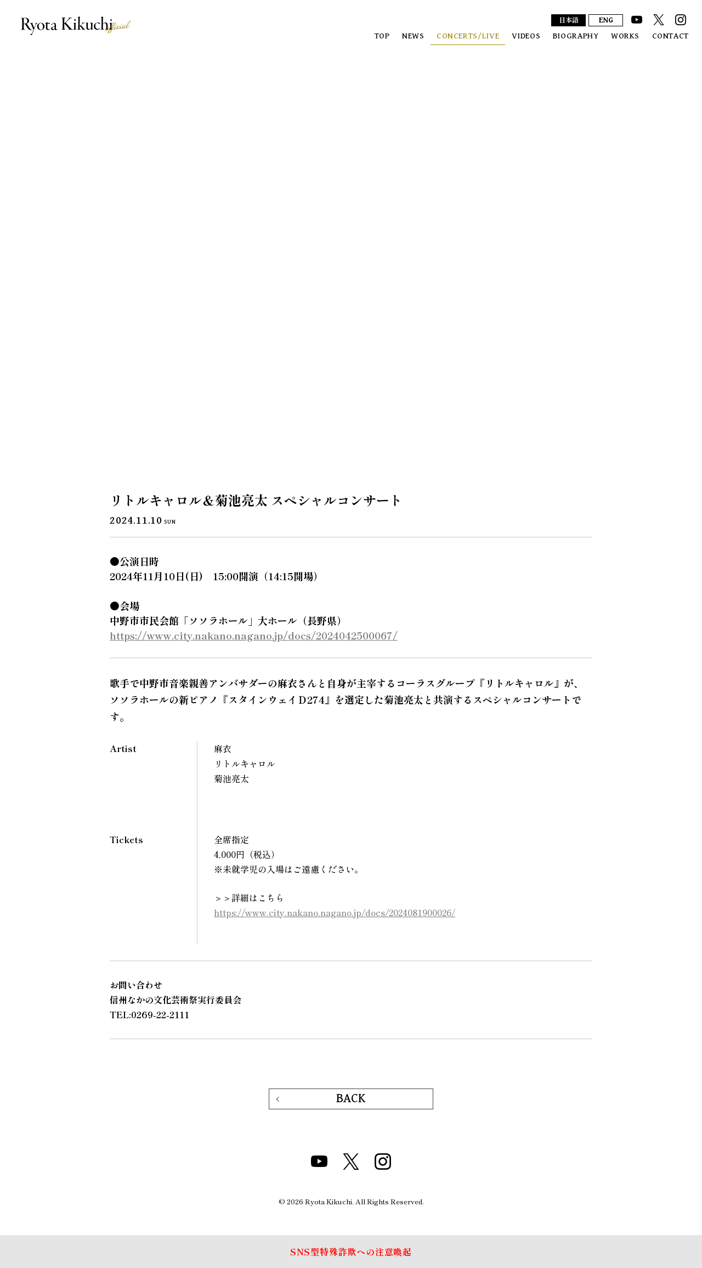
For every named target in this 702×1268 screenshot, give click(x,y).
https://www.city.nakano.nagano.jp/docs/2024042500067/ (254, 635)
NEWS (413, 36)
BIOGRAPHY (576, 36)
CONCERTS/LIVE (468, 36)
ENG (606, 20)
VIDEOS (526, 36)
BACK (351, 1099)
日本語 (569, 21)
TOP (382, 36)
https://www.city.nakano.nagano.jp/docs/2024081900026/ (334, 912)
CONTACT (670, 36)
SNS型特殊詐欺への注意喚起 (351, 1251)
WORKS (625, 36)
